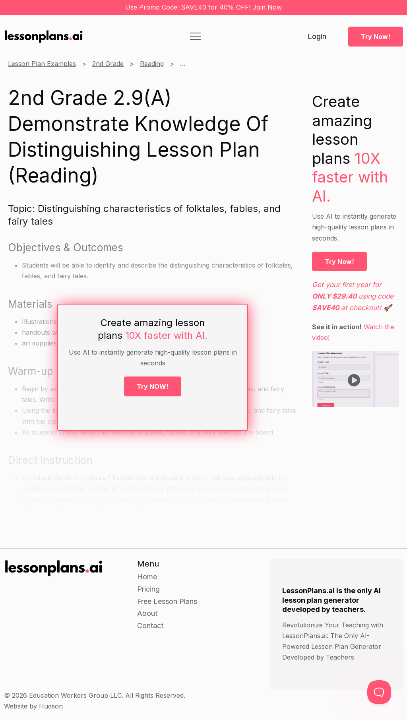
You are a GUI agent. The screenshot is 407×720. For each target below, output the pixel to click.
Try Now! (375, 37)
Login (317, 36)
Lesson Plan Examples (42, 64)
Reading (152, 64)
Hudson (51, 706)
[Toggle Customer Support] (379, 692)
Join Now (267, 7)
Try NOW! (153, 386)
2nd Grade (108, 64)
